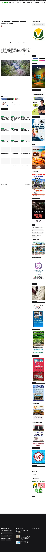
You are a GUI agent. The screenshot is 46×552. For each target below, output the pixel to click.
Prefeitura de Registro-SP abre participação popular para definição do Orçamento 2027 (25, 542)
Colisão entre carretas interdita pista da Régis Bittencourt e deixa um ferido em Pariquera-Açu (15, 130)
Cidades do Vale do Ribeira (30, 0)
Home (16, 0)
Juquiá (38, 232)
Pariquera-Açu (34, 233)
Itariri (42, 230)
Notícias (13, 2)
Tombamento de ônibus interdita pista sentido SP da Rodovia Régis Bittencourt (15, 154)
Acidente (6, 19)
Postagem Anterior (4, 184)
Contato (41, 0)
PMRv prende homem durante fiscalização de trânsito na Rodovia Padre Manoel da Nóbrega (25, 531)
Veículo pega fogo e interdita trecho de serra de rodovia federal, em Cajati (15, 118)
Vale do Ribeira (34, 236)
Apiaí (33, 227)
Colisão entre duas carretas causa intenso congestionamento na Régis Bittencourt (25, 118)
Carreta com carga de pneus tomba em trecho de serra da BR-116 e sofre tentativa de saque (25, 154)
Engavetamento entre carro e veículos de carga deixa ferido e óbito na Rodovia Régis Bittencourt (5, 118)
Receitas (33, 469)
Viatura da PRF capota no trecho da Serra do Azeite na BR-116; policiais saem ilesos (5, 166)
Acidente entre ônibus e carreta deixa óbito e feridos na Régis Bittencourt (5, 142)
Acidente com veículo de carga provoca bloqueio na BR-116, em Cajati (5, 130)
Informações (19, 2)
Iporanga (39, 230)
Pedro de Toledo (40, 233)
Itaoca (12, 533)
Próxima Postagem (27, 184)
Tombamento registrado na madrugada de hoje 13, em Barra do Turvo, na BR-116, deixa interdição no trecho (5, 154)
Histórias (28, 2)
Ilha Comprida (34, 230)
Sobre (19, 0)
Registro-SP (34, 235)
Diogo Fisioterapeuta (35, 476)
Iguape (41, 229)
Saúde (32, 2)
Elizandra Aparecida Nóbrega (10, 102)
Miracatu (42, 232)
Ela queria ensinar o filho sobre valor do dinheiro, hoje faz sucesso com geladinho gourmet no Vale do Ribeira (25, 537)
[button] (42, 2)
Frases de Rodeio (34, 471)
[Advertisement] (23, 11)
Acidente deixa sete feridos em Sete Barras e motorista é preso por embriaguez (15, 166)
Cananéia (33, 229)
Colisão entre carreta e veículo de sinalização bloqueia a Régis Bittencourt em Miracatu (15, 142)
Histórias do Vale (37, 0)
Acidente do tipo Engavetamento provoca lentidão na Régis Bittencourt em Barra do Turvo (25, 130)
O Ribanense (34, 474)
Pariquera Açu (7, 536)
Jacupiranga (34, 232)
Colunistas (43, 0)
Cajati (41, 227)
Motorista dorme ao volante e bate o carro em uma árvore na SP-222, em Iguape (25, 142)
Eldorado (37, 229)
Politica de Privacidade (23, 0)
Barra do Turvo (37, 227)
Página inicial (3, 19)
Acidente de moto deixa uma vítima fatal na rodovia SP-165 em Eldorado (25, 166)
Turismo (24, 2)
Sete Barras (39, 235)
